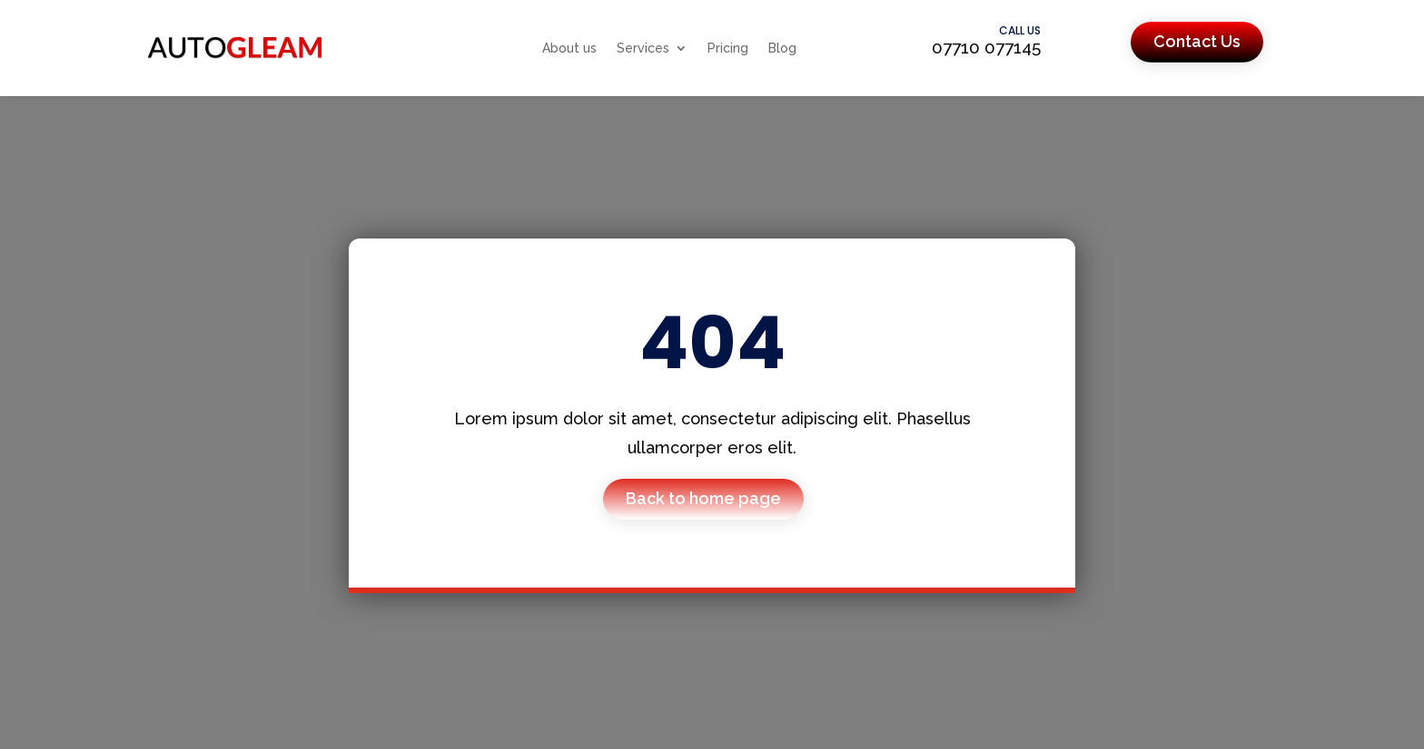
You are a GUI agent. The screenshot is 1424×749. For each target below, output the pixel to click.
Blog (782, 48)
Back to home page (703, 498)
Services (643, 48)
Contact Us (1197, 41)
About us (569, 48)
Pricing (727, 48)
